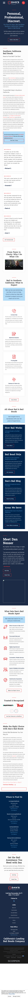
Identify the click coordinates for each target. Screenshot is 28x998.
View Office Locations (12, 525)
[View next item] (16, 711)
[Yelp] (14, 901)
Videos (14, 920)
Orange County (12, 117)
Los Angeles (11, 115)
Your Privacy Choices (19, 956)
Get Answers (10, 472)
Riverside (5, 117)
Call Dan (7, 570)
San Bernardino (17, 115)
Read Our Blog (10, 499)
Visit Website (14, 810)
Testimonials (14, 910)
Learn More (9, 445)
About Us (14, 907)
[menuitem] (8, 957)
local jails (14, 756)
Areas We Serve (14, 915)
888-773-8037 (14, 895)
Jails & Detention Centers (14, 917)
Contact (14, 922)
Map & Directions (14, 808)
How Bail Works (14, 912)
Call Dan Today (14, 140)
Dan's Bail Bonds (12, 78)
